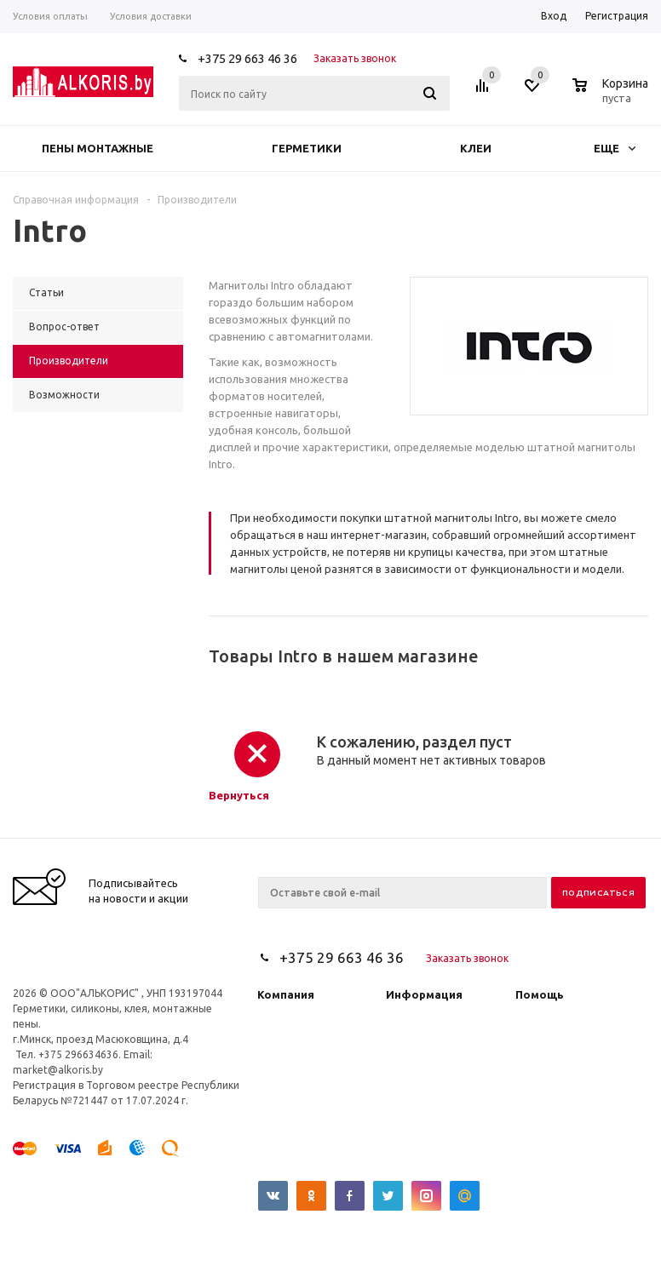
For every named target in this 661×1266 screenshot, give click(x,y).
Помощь (539, 994)
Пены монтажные (97, 148)
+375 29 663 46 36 (247, 58)
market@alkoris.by (58, 1069)
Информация (424, 994)
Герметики (307, 148)
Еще (614, 148)
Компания (285, 994)
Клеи (475, 148)
